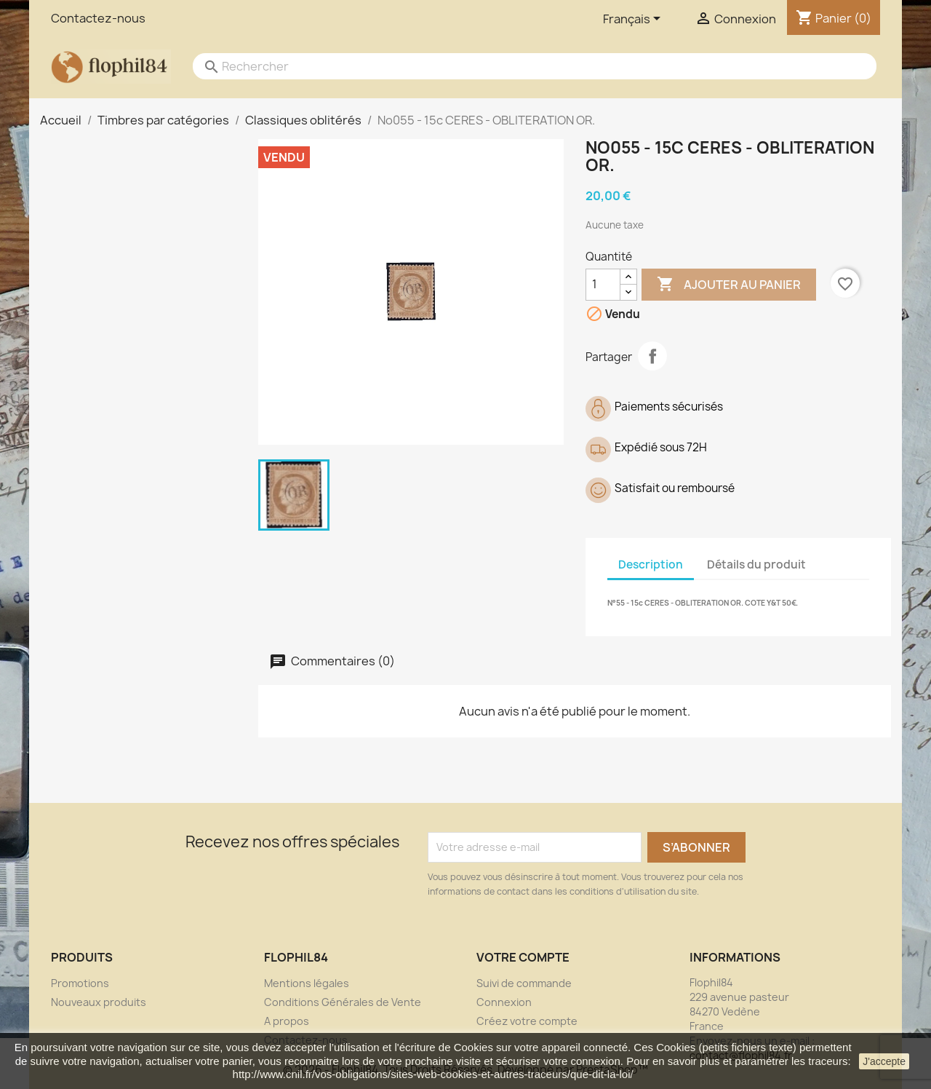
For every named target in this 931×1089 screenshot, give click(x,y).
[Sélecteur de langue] (634, 19)
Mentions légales (306, 983)
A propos (286, 1021)
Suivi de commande (524, 983)
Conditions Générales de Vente (342, 1002)
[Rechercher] (520, 66)
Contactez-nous (98, 18)
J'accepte (884, 1061)
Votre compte (523, 957)
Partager (652, 356)
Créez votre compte (527, 1021)
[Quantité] (603, 285)
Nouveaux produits (98, 1002)
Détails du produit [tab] (756, 564)
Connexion (504, 1002)
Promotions (80, 983)
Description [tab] (650, 564)
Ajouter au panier (729, 284)
